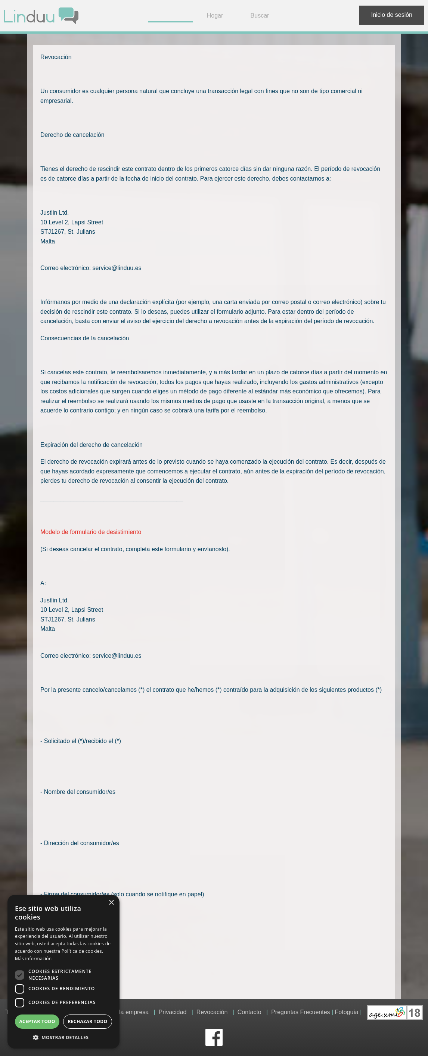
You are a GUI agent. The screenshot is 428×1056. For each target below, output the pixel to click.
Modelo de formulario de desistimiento (90, 532)
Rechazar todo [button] (87, 1021)
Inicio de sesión (391, 15)
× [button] (111, 903)
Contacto (249, 1012)
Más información (33, 958)
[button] (63, 1037)
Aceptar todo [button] (37, 1021)
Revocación (212, 1012)
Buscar (260, 15)
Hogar (215, 15)
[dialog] (63, 972)
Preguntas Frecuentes (300, 1012)
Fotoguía (347, 1012)
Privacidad (173, 1012)
